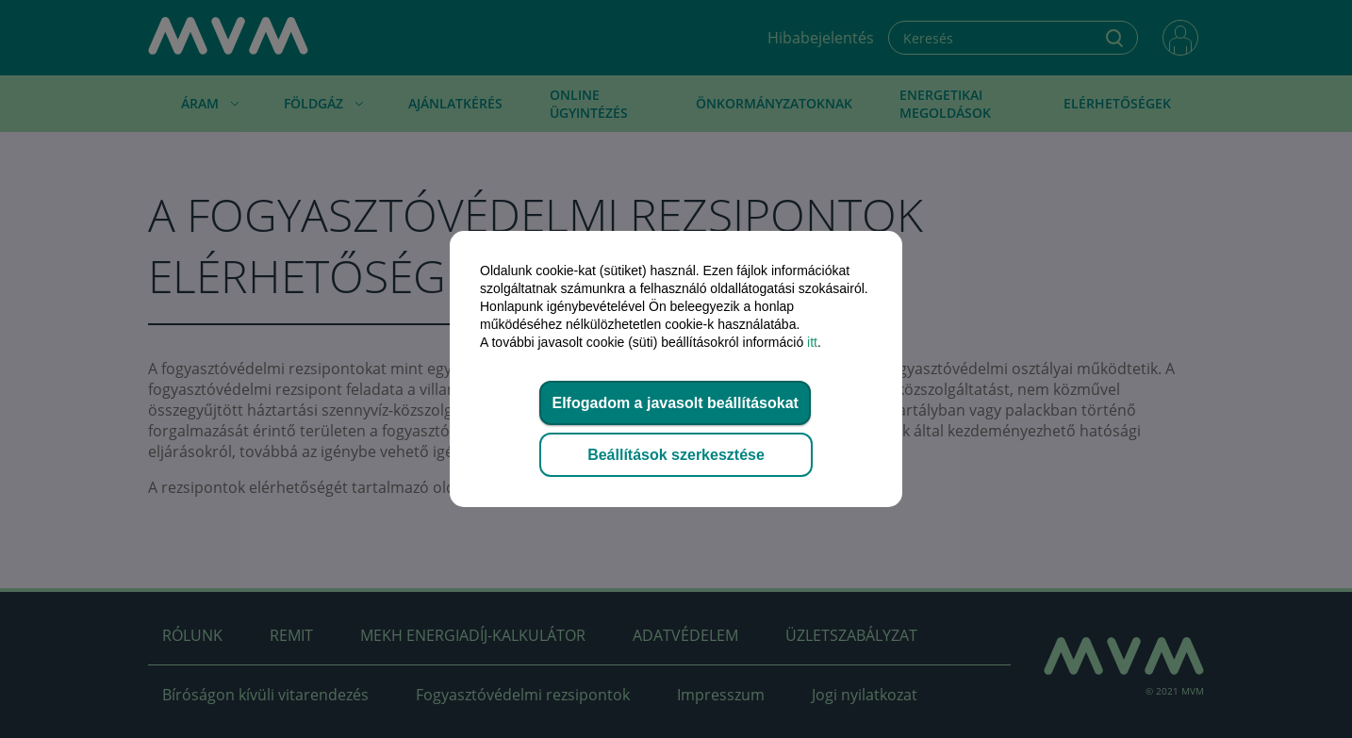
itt (812, 342)
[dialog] (676, 369)
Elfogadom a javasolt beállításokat (675, 403)
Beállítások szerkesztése (676, 455)
